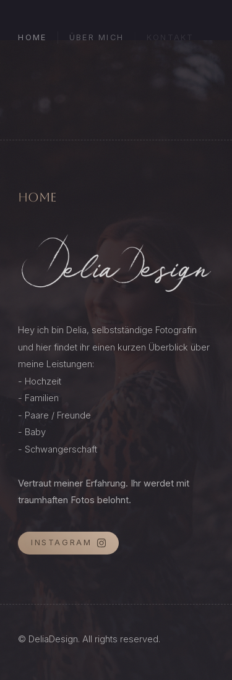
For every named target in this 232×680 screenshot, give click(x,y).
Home (32, 37)
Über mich (96, 37)
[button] (68, 543)
